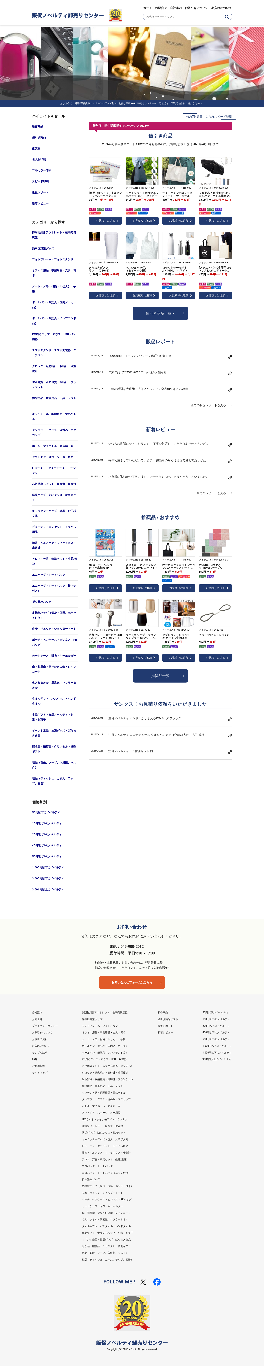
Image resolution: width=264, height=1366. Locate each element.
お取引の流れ (39, 1039)
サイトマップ (39, 1072)
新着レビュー (40, 203)
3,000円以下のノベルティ (48, 878)
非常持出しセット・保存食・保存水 (54, 484)
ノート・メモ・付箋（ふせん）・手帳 (54, 289)
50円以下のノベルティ (46, 812)
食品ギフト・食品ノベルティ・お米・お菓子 (52, 717)
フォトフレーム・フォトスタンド (52, 259)
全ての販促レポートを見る (208, 405)
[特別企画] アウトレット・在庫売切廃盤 (54, 235)
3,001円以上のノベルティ (48, 889)
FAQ (34, 1059)
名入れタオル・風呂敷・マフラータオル (54, 685)
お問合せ (161, 8)
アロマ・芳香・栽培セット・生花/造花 (54, 561)
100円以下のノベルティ (47, 823)
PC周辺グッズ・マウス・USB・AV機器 (53, 337)
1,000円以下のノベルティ (48, 867)
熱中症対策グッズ (43, 248)
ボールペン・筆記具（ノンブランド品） (54, 321)
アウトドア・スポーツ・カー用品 (52, 457)
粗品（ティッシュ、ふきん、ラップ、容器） (52, 781)
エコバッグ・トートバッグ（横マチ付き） (54, 588)
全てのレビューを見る (211, 493)
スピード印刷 (40, 181)
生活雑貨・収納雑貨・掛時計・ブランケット (54, 385)
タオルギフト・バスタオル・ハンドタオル (54, 701)
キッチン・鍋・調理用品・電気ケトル (54, 416)
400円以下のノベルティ (47, 845)
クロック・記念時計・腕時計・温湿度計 (54, 369)
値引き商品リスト (168, 1019)
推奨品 (36, 148)
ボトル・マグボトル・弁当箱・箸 (52, 446)
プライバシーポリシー (45, 1025)
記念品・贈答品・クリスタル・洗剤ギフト (54, 749)
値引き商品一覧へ (160, 313)
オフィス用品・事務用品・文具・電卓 (54, 273)
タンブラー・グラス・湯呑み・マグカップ (54, 432)
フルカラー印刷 (41, 170)
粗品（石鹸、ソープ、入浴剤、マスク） (54, 765)
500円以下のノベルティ (47, 856)
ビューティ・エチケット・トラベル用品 (54, 529)
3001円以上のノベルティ (216, 1059)
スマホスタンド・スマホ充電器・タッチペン (54, 353)
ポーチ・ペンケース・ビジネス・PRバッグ (54, 642)
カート (147, 8)
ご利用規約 (38, 1065)
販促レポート (40, 192)
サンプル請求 (39, 1052)
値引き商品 (39, 137)
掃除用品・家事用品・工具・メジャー (54, 400)
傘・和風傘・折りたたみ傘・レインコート (54, 669)
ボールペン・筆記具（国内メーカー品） (54, 305)
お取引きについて (196, 8)
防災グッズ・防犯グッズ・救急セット (54, 497)
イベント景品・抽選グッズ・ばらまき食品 (54, 733)
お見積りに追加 (105, 220)
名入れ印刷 (39, 159)
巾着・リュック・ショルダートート (54, 628)
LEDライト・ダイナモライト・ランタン (54, 470)
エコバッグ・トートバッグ (48, 574)
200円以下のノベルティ (47, 834)
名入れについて (221, 8)
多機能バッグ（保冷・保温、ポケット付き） (54, 615)
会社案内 (176, 8)
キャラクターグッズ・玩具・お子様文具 (54, 513)
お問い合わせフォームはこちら (132, 982)
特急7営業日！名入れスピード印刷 (209, 116)
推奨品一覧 (160, 676)
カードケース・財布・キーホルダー (54, 655)
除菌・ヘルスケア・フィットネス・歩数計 (54, 545)
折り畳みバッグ (41, 601)
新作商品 (37, 126)
